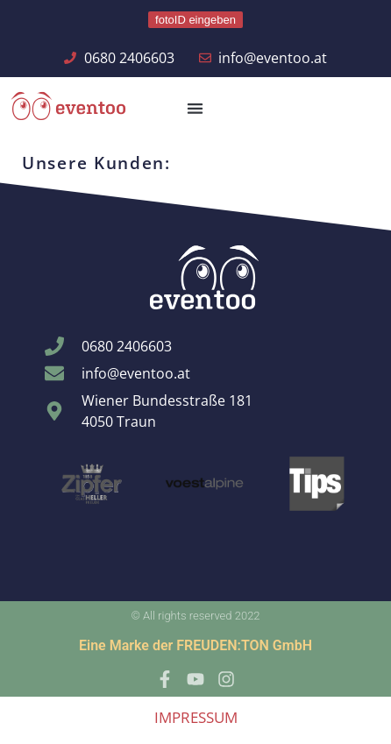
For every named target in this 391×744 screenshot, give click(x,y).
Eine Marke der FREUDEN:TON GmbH (195, 645)
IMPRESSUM (196, 717)
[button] (196, 108)
